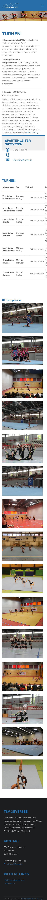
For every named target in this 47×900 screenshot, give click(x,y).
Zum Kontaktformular (13, 864)
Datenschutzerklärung (14, 880)
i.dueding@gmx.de (22, 160)
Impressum (10, 883)
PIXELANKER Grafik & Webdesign (31, 899)
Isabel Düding (32, 132)
